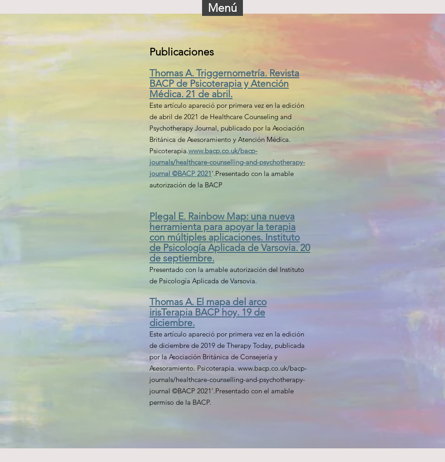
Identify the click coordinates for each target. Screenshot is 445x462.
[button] (222, 8)
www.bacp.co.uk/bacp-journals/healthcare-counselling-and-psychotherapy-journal (228, 379)
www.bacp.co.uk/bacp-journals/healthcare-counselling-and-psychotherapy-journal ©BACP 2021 (227, 162)
